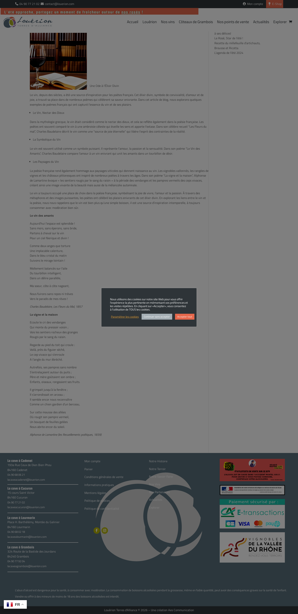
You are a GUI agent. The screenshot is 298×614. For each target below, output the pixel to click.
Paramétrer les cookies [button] (125, 316)
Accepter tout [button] (184, 316)
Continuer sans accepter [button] (157, 316)
